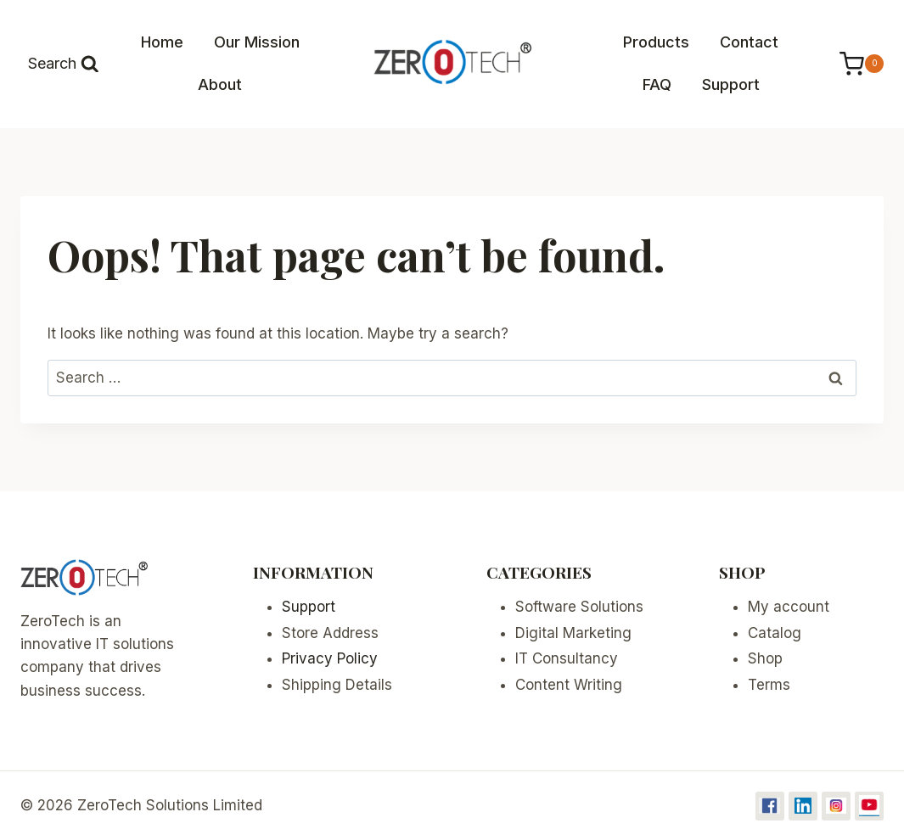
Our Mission (257, 42)
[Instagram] (836, 806)
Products (656, 42)
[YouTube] (869, 806)
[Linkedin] (803, 806)
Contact (749, 42)
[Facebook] (769, 806)
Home (162, 42)
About (220, 84)
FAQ (657, 84)
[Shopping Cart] (853, 64)
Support (731, 84)
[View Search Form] (63, 64)
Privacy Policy (330, 658)
